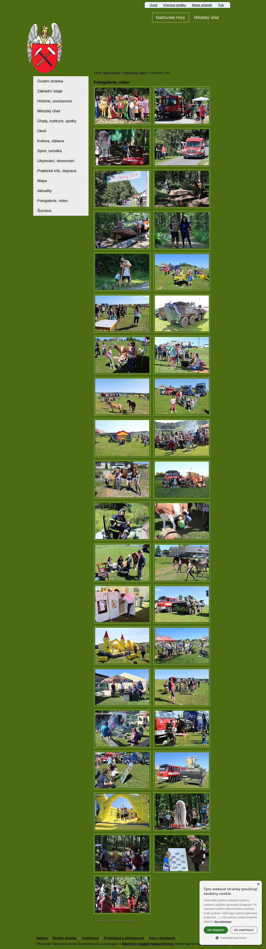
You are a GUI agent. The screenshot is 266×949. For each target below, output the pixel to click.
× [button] (258, 884)
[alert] (231, 913)
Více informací (223, 921)
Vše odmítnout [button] (244, 930)
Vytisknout (90, 938)
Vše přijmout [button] (215, 930)
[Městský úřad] (206, 17)
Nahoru (42, 938)
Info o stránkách (162, 938)
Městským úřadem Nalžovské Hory (148, 943)
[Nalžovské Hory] (170, 17)
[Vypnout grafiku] (174, 5)
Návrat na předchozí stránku (115, 920)
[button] (231, 937)
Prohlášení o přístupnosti (124, 938)
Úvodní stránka (65, 938)
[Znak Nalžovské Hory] (56, 42)
